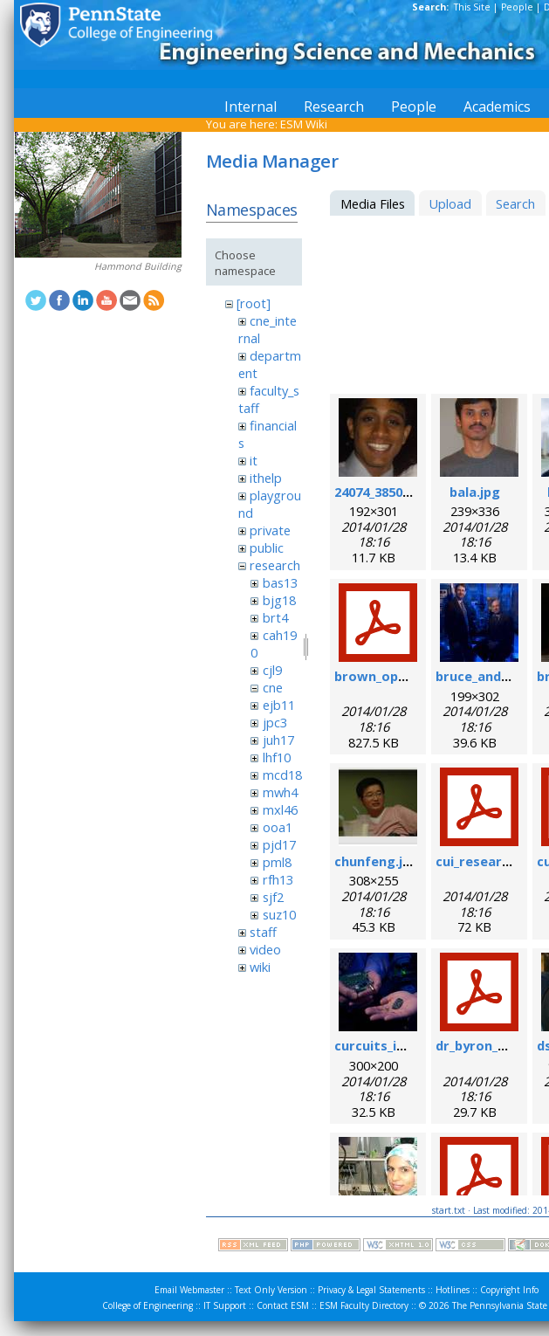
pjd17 (279, 844)
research (275, 565)
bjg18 (279, 600)
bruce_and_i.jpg (484, 676)
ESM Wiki (303, 124)
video (265, 949)
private (270, 530)
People (517, 7)
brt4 (275, 617)
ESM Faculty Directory (363, 1305)
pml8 (277, 862)
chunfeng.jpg (376, 861)
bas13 (280, 582)
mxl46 (280, 809)
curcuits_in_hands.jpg (402, 1045)
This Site (472, 7)
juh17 (278, 739)
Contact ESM (283, 1305)
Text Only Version (271, 1290)
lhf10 (277, 757)
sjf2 (273, 897)
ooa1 (277, 827)
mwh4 (280, 792)
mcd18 (282, 774)
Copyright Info (509, 1290)
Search (515, 203)
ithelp (266, 477)
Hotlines (453, 1290)
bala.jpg (474, 491)
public (267, 547)
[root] (254, 303)
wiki (260, 966)
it (253, 460)
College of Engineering (147, 1305)
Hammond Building (138, 266)
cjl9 (272, 669)
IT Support (224, 1305)
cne (273, 687)
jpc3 (275, 722)
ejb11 (279, 704)
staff (263, 931)
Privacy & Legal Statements (371, 1290)
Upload (450, 203)
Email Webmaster (189, 1290)
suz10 (279, 914)
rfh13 (278, 879)
